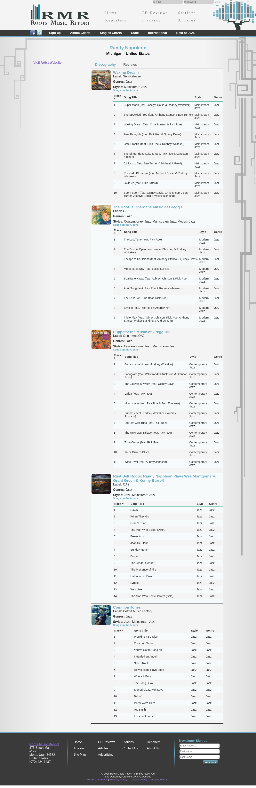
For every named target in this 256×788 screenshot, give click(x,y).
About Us (153, 748)
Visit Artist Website (47, 62)
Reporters (115, 20)
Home (111, 13)
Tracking (151, 20)
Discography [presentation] (105, 65)
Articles (187, 20)
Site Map (80, 754)
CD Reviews (155, 13)
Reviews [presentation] (130, 65)
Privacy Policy (118, 779)
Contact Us (130, 748)
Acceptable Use (159, 779)
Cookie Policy (139, 779)
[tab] (105, 64)
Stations (187, 13)
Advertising (105, 754)
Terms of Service (97, 779)
